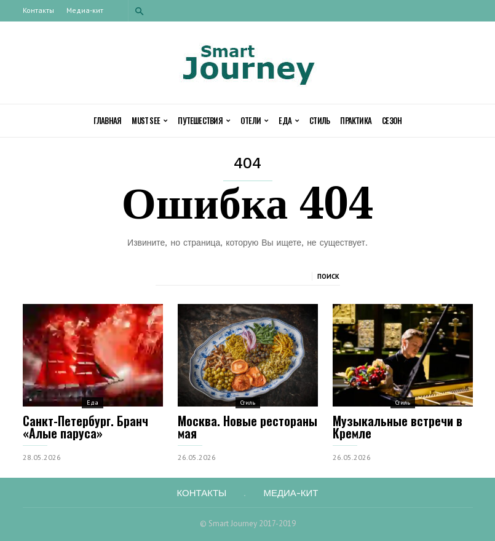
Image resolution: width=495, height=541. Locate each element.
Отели (254, 121)
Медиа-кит (84, 10)
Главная (107, 120)
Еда (289, 121)
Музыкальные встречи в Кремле (397, 426)
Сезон (392, 120)
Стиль (319, 120)
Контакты (38, 10)
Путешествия (204, 121)
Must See (149, 121)
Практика (355, 120)
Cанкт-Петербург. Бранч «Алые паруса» (85, 426)
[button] (139, 11)
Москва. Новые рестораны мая (247, 426)
